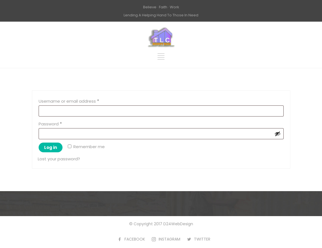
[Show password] (277, 134)
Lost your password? (59, 159)
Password (59, 123)
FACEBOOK (134, 239)
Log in (50, 147)
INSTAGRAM (169, 239)
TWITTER (202, 239)
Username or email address (78, 100)
